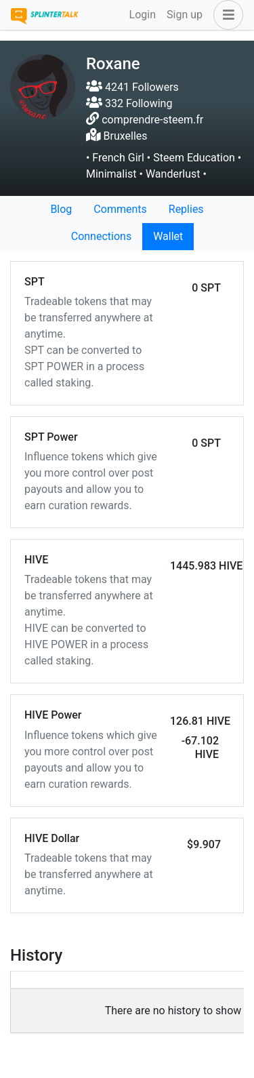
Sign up (185, 14)
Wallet (168, 236)
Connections (101, 236)
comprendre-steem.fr (152, 119)
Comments (119, 209)
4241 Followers (132, 87)
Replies (186, 209)
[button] (225, 15)
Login (142, 14)
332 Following (129, 103)
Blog (61, 209)
